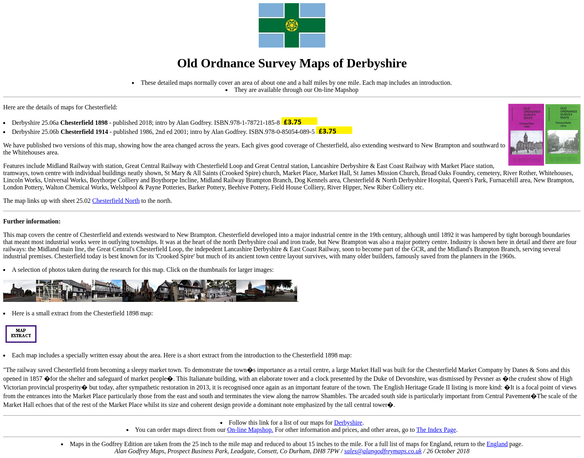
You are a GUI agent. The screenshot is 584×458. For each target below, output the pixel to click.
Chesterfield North (116, 200)
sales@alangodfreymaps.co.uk (383, 451)
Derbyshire (348, 422)
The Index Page (436, 429)
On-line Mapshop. (250, 429)
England (497, 444)
